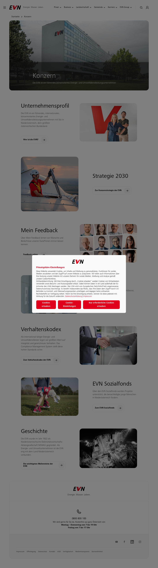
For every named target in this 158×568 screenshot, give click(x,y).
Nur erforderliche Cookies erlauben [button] (101, 304)
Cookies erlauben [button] (46, 304)
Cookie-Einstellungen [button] (69, 304)
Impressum (87, 296)
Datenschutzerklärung (73, 296)
